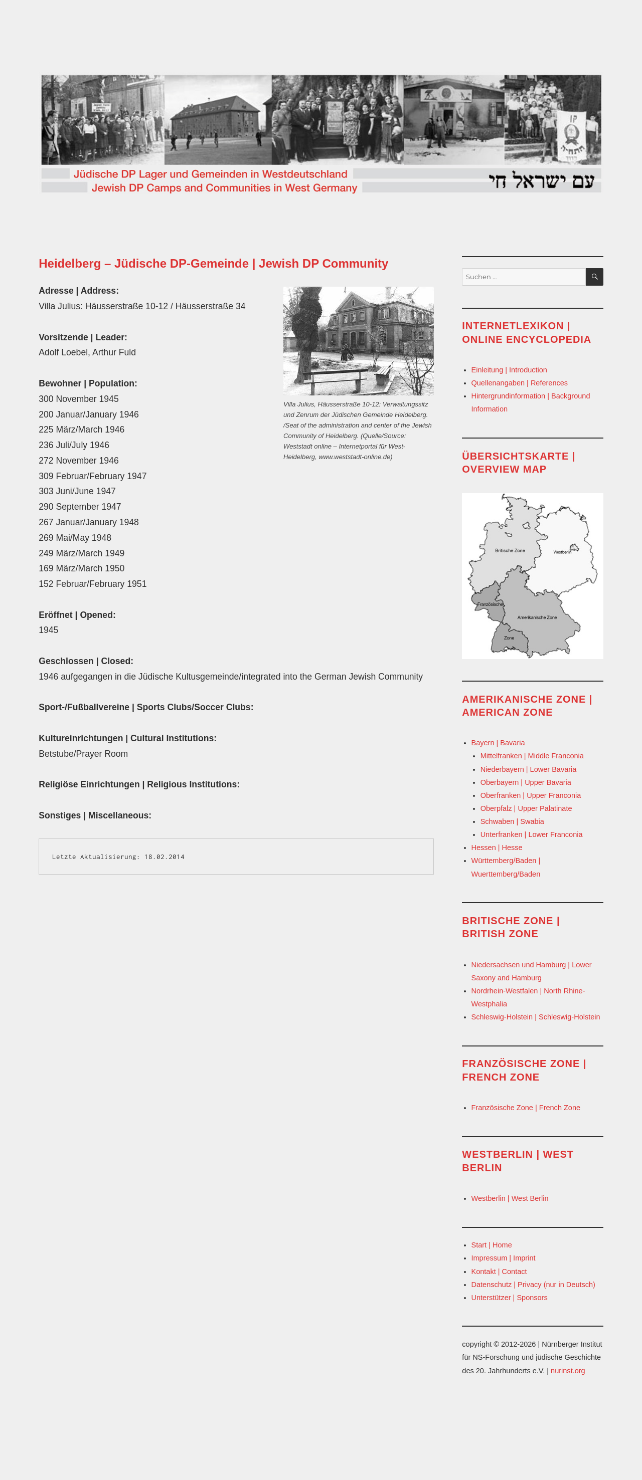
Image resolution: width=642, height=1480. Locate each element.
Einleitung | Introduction (509, 370)
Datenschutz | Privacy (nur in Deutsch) (533, 1285)
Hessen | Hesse (497, 847)
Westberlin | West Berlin (510, 1198)
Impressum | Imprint (503, 1258)
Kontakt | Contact (499, 1271)
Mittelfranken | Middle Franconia (532, 756)
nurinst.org (568, 1371)
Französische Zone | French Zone (526, 1108)
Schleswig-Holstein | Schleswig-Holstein (535, 1017)
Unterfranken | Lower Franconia (531, 834)
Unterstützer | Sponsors (509, 1298)
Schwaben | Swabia (512, 821)
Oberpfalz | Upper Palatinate (526, 808)
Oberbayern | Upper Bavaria (525, 782)
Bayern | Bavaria (498, 743)
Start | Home (491, 1245)
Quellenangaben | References (519, 383)
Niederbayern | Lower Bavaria (528, 769)
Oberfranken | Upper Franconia (530, 795)
